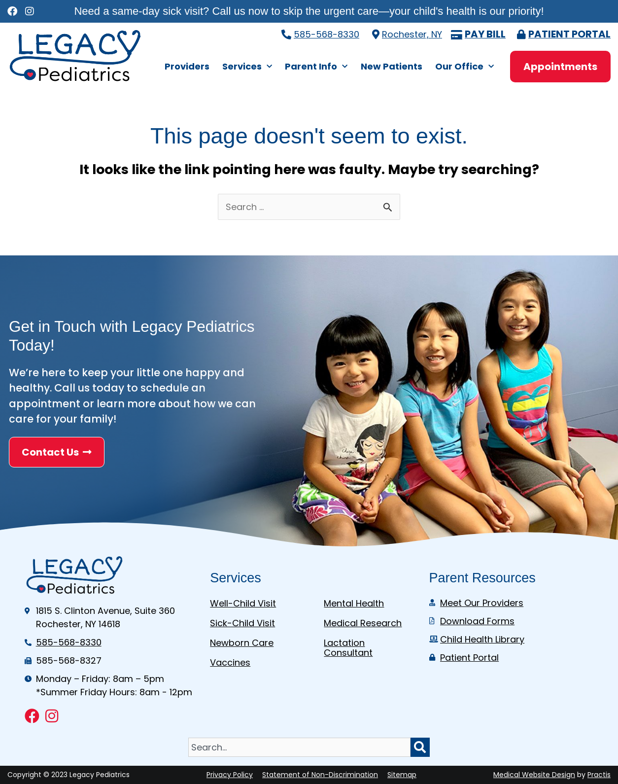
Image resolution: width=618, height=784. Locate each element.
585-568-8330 (326, 34)
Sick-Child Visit (242, 623)
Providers (187, 66)
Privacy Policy (229, 775)
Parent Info (316, 67)
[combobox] (299, 747)
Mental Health (354, 603)
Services (247, 67)
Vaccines (230, 662)
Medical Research (363, 623)
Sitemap (401, 775)
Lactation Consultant (348, 648)
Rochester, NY (412, 34)
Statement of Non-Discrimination (320, 775)
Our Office (464, 67)
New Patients (391, 66)
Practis (599, 775)
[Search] (420, 747)
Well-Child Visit (243, 603)
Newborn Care (242, 643)
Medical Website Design (534, 775)
